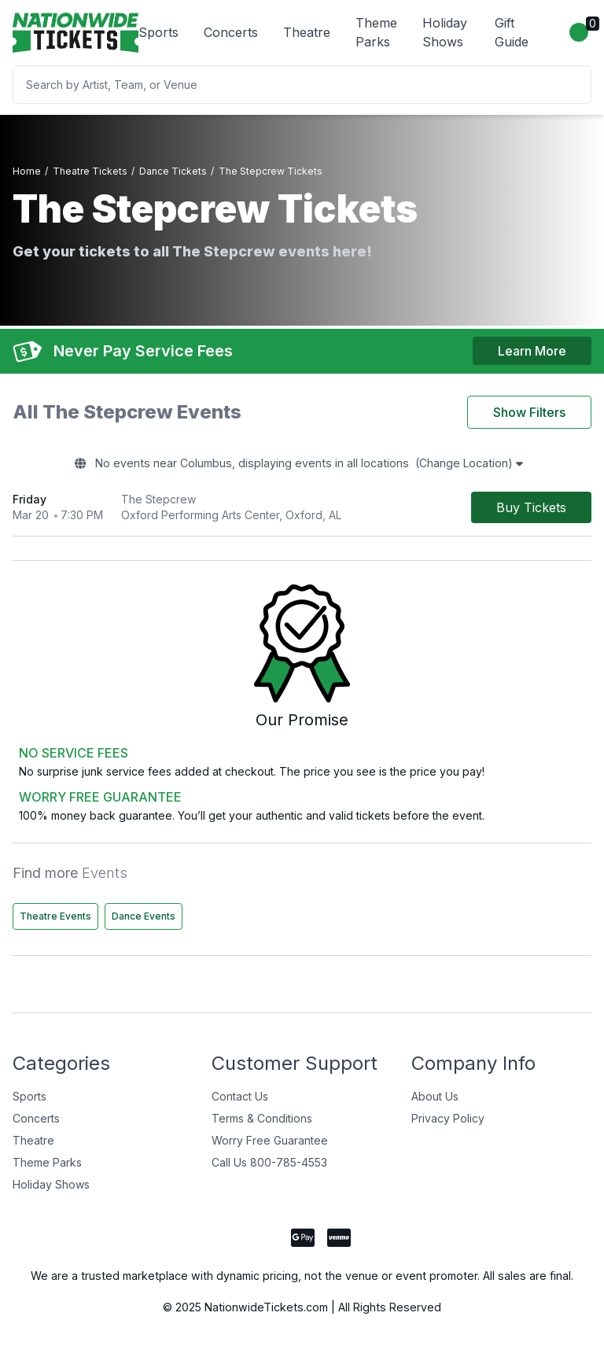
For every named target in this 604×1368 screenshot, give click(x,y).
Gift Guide (511, 32)
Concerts (231, 32)
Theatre (306, 32)
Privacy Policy (447, 1125)
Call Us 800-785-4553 (269, 1169)
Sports (158, 32)
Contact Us (240, 1103)
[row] (302, 512)
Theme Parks (376, 32)
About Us (435, 1103)
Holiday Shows (444, 32)
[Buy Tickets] (531, 512)
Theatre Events (55, 923)
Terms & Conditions (262, 1125)
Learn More (532, 352)
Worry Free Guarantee (270, 1147)
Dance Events (143, 923)
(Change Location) (491, 468)
